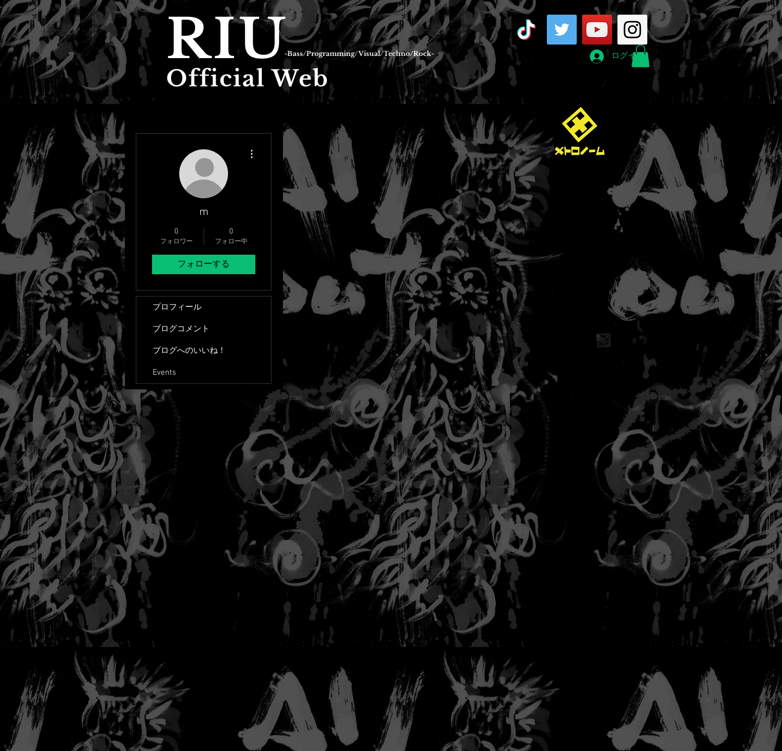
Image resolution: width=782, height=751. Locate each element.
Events (164, 372)
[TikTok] (526, 30)
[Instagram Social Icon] (632, 30)
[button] (640, 56)
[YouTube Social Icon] (597, 30)
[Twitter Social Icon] (562, 30)
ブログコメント (181, 329)
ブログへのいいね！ (189, 351)
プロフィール (177, 307)
